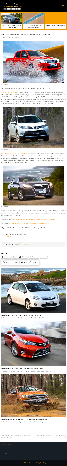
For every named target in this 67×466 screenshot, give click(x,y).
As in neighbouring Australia (9, 92)
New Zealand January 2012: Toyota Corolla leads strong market (21, 315)
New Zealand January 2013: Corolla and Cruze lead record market (22, 368)
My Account (4, 453)
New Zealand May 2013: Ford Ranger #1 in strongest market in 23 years (33, 219)
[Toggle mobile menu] (63, 6)
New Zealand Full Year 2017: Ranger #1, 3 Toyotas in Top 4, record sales (24, 419)
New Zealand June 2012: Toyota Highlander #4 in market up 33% (29, 224)
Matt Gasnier (17, 37)
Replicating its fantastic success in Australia (14, 154)
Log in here (25, 244)
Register (8, 237)
